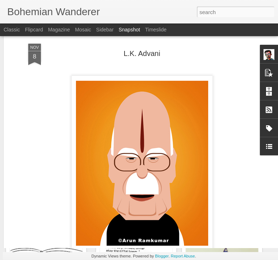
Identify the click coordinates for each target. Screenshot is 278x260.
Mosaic (83, 29)
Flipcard (34, 29)
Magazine (59, 29)
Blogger (161, 256)
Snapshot (129, 29)
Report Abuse (183, 256)
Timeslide (156, 29)
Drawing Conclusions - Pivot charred (151, 227)
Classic (12, 29)
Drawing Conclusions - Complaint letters (67, 227)
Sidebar (105, 29)
